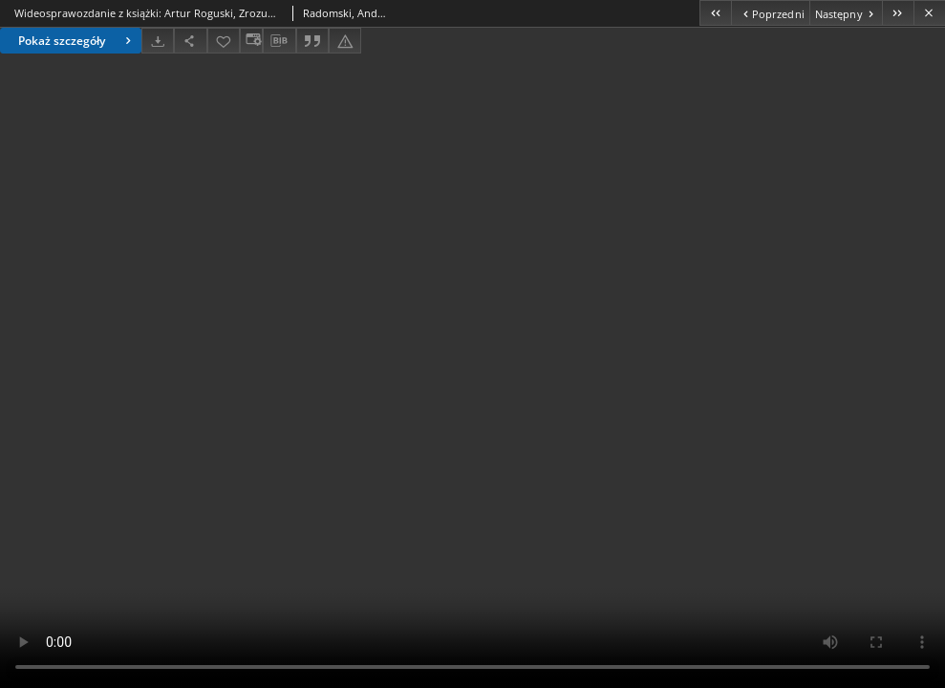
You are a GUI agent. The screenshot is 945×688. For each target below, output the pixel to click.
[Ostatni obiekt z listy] (897, 13)
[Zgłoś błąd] (345, 41)
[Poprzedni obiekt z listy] (769, 13)
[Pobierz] (157, 41)
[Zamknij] (929, 13)
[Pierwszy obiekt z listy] (715, 13)
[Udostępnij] (190, 41)
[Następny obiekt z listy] (845, 13)
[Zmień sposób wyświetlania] (251, 41)
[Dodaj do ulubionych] (223, 41)
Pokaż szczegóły (77, 40)
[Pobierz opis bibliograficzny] (279, 41)
